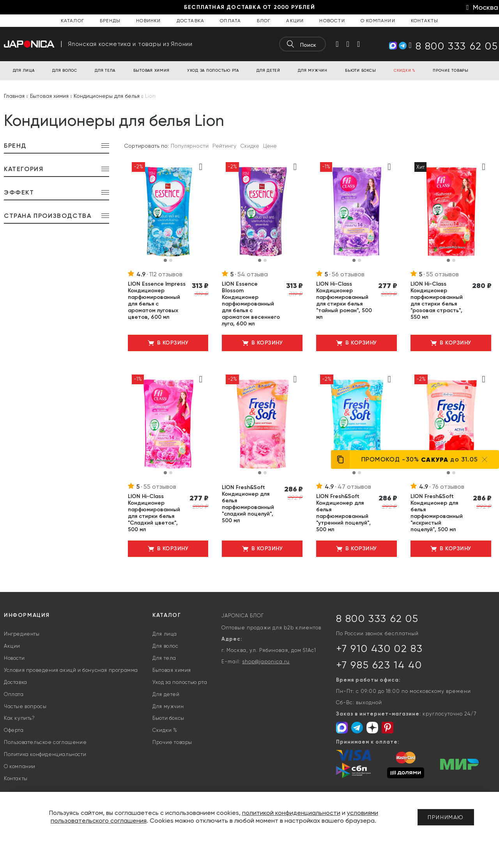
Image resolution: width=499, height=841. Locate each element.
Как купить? (19, 718)
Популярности (190, 145)
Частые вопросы (25, 706)
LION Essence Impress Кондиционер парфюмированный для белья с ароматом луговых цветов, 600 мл (157, 300)
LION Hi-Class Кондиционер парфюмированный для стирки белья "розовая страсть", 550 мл (437, 300)
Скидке (249, 145)
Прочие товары (172, 742)
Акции (295, 20)
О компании (378, 20)
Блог (264, 20)
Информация (27, 615)
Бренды (110, 20)
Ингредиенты (22, 634)
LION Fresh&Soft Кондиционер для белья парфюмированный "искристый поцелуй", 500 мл (437, 513)
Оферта (14, 730)
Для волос (165, 646)
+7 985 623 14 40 (379, 665)
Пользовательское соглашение (45, 742)
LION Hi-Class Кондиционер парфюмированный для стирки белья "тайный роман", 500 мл (344, 300)
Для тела (164, 658)
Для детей (165, 694)
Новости (332, 20)
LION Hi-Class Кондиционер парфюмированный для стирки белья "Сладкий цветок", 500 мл (154, 513)
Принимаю (446, 817)
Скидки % (164, 730)
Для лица (164, 634)
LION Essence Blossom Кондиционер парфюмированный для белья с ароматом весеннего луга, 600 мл (251, 304)
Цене (270, 145)
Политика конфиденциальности (45, 754)
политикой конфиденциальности (291, 812)
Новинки (148, 20)
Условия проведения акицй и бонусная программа (71, 670)
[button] (165, 260)
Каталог (72, 20)
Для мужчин (168, 706)
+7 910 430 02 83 (379, 648)
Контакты (425, 20)
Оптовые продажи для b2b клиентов (271, 628)
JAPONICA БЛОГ (242, 615)
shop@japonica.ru (266, 661)
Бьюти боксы (168, 718)
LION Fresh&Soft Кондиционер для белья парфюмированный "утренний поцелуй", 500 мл (343, 513)
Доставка (191, 20)
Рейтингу (224, 145)
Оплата (230, 20)
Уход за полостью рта (179, 682)
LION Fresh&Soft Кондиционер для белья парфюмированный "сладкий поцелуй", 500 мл (248, 504)
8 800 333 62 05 (377, 618)
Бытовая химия (171, 670)
